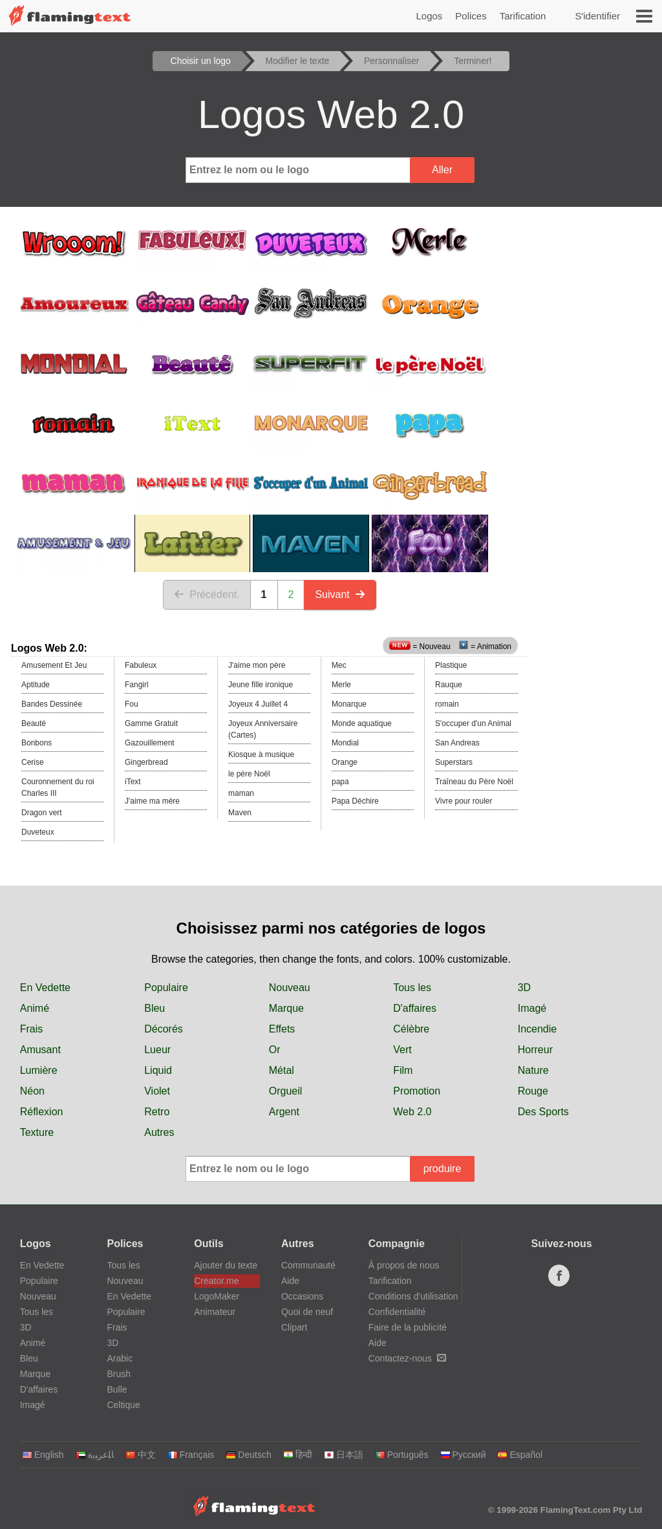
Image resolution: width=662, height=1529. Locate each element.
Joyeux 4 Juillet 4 (258, 704)
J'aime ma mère (152, 801)
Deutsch (248, 1454)
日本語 (343, 1454)
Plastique (451, 665)
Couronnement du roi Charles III (57, 787)
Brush (119, 1374)
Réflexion (41, 1111)
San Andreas (457, 742)
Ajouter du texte (225, 1265)
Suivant (340, 594)
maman (241, 793)
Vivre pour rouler (464, 801)
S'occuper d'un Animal (473, 723)
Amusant (40, 1049)
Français (191, 1454)
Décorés (163, 1028)
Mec (339, 665)
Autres (159, 1132)
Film (402, 1070)
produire (442, 1168)
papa (340, 781)
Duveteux (37, 832)
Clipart (294, 1327)
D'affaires (414, 1008)
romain (447, 704)
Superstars (454, 762)
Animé (34, 1008)
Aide (290, 1281)
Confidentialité (397, 1312)
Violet (157, 1090)
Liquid (158, 1070)
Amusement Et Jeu (54, 665)
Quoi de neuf (307, 1312)
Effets (282, 1028)
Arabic (120, 1358)
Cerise (32, 762)
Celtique (123, 1405)
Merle (341, 684)
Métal (281, 1070)
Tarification (523, 15)
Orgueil (286, 1090)
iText (133, 781)
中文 (140, 1454)
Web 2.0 (412, 1111)
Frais (31, 1028)
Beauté (33, 723)
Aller (442, 169)
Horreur (535, 1049)
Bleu (154, 1008)
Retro (156, 1111)
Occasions (302, 1296)
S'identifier (597, 15)
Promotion (416, 1090)
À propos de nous (404, 1265)
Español (519, 1454)
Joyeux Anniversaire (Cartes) (262, 729)
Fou (131, 704)
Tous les (412, 987)
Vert (402, 1049)
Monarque (349, 704)
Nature (533, 1070)
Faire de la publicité (407, 1327)
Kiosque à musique (261, 754)
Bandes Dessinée (51, 704)
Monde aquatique (362, 723)
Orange (345, 762)
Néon (32, 1090)
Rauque (448, 684)
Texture (37, 1132)
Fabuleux (140, 665)
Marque (286, 1008)
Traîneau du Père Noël (474, 781)
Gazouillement (150, 742)
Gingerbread (146, 762)
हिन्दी (297, 1454)
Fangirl (137, 684)
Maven (239, 812)
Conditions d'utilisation (413, 1296)
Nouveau (289, 987)
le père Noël (249, 773)
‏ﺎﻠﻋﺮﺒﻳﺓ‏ (95, 1454)
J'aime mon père (256, 665)
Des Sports (543, 1111)
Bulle (117, 1389)
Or (275, 1049)
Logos (429, 15)
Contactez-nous (407, 1358)
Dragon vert (41, 812)
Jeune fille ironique (260, 684)
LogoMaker (216, 1296)
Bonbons (36, 742)
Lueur (157, 1049)
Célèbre (411, 1028)
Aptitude (35, 684)
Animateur (214, 1312)
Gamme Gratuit (151, 723)
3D (524, 987)
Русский (463, 1454)
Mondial (345, 742)
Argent (284, 1111)
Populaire (166, 987)
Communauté (308, 1265)
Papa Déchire (355, 801)
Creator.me (216, 1281)
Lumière (39, 1070)
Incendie (537, 1028)
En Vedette (45, 987)
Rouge (533, 1090)
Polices (470, 15)
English (43, 1454)
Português (402, 1454)
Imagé (532, 1008)
